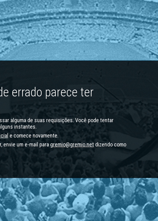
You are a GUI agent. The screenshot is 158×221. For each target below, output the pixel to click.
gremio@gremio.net (72, 144)
